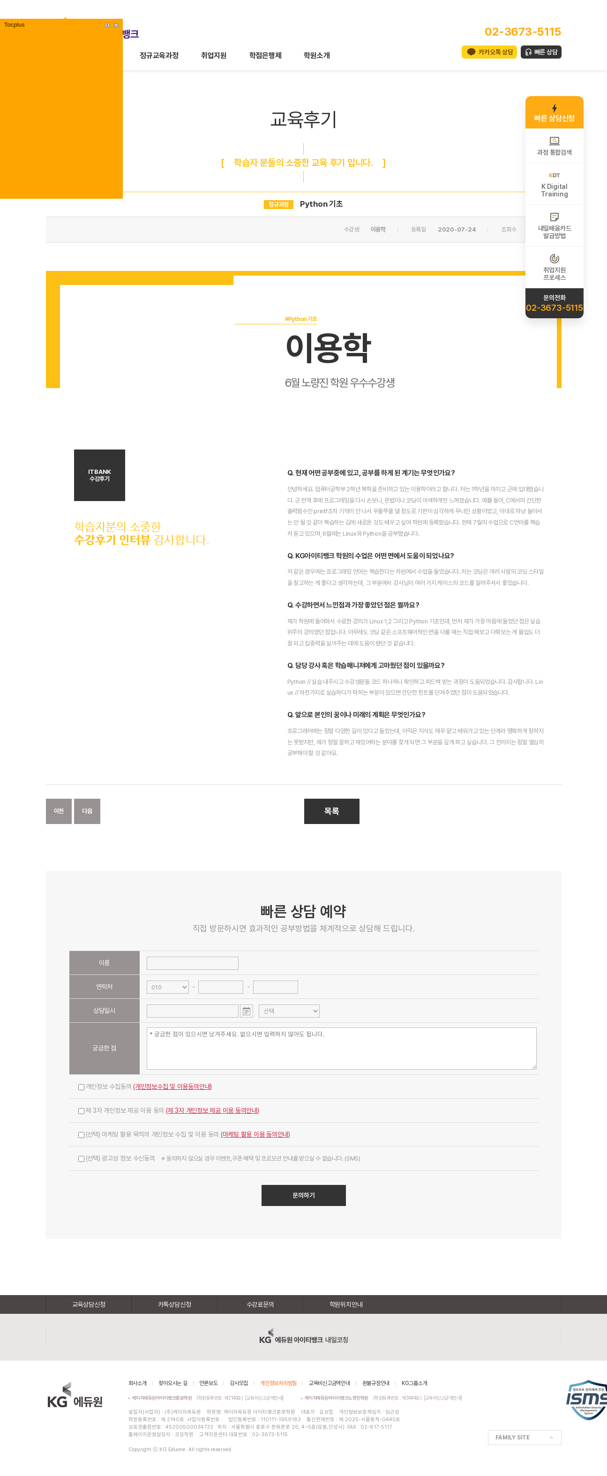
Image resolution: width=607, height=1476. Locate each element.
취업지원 (214, 55)
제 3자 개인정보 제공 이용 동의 (168, 1110)
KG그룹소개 (414, 1383)
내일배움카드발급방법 (554, 225)
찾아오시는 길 (172, 1383)
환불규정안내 (376, 1383)
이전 (59, 811)
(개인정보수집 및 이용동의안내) (172, 1086)
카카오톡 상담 (496, 52)
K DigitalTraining (554, 184)
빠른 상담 (546, 52)
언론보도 (208, 1383)
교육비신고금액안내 (329, 1383)
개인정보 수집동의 (145, 1086)
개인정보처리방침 (278, 1383)
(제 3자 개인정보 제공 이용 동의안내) (212, 1110)
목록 (331, 811)
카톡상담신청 (174, 1304)
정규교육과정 (159, 55)
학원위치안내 (346, 1304)
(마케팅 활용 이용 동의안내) (255, 1134)
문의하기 (303, 1195)
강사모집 (239, 1383)
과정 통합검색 (554, 145)
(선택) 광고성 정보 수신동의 (219, 1158)
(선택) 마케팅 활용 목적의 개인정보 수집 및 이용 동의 (184, 1134)
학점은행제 (265, 55)
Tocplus (14, 25)
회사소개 (137, 1383)
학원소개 (317, 55)
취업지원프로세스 (554, 267)
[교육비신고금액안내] (264, 1398)
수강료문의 (260, 1304)
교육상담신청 (88, 1304)
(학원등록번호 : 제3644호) (364, 1398)
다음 (87, 811)
